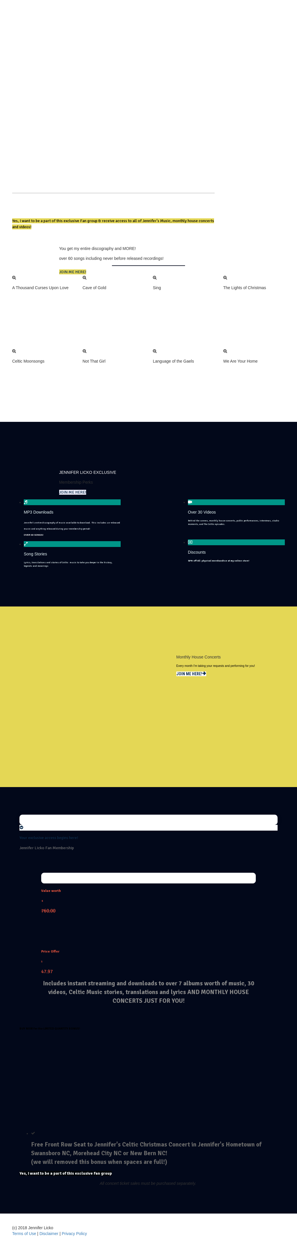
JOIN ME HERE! (72, 271)
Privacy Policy (74, 1233)
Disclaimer (49, 1233)
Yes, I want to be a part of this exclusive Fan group (65, 1173)
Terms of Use (24, 1233)
